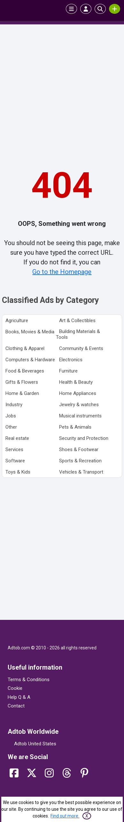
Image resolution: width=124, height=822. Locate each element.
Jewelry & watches (79, 404)
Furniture (68, 371)
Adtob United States (35, 744)
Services (14, 449)
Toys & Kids (17, 472)
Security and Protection (83, 438)
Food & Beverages (24, 371)
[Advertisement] (62, 91)
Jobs (10, 416)
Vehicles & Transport (81, 472)
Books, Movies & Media (29, 332)
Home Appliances (77, 393)
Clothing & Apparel (24, 348)
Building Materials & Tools (78, 334)
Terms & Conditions (29, 679)
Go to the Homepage (61, 272)
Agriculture (16, 320)
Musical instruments (80, 416)
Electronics (70, 360)
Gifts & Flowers (21, 382)
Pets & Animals (75, 427)
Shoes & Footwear (78, 449)
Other (11, 427)
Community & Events (81, 348)
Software (15, 461)
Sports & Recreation (80, 461)
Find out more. (64, 815)
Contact (16, 706)
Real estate (17, 438)
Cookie (15, 688)
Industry (13, 404)
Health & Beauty (76, 382)
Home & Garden (22, 393)
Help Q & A (19, 697)
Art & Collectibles (77, 320)
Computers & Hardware (30, 360)
